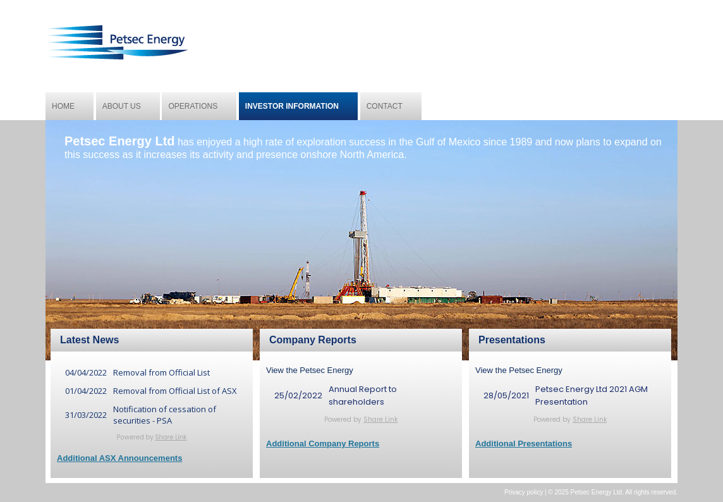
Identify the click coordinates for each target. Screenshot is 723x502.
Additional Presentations (523, 443)
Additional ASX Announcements (119, 458)
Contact (385, 106)
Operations (192, 106)
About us (121, 106)
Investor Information (292, 106)
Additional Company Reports (322, 443)
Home (63, 106)
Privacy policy (523, 492)
